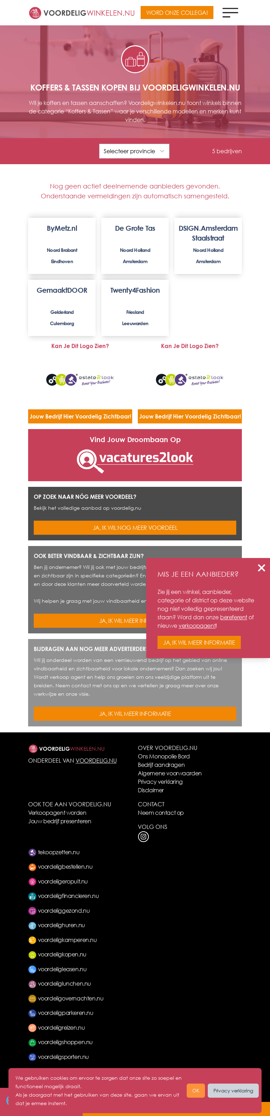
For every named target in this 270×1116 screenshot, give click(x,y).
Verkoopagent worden (57, 812)
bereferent (233, 617)
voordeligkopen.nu (57, 954)
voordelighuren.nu (56, 925)
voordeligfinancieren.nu (63, 895)
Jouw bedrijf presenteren (59, 821)
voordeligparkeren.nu (61, 1012)
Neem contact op (161, 812)
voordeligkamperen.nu (62, 939)
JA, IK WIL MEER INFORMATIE (135, 620)
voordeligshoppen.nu (60, 1042)
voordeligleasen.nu (57, 969)
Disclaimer (151, 790)
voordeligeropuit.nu (58, 881)
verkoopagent (197, 625)
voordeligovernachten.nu (65, 998)
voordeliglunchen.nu (59, 983)
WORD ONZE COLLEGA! (177, 12)
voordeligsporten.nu (58, 1056)
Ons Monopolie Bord (164, 756)
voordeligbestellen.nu (60, 866)
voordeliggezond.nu (59, 910)
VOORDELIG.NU (96, 760)
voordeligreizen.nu (56, 1027)
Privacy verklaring (160, 781)
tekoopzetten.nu (54, 852)
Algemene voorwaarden (170, 773)
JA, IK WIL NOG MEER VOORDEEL (135, 527)
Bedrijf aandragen (161, 764)
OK (195, 1090)
